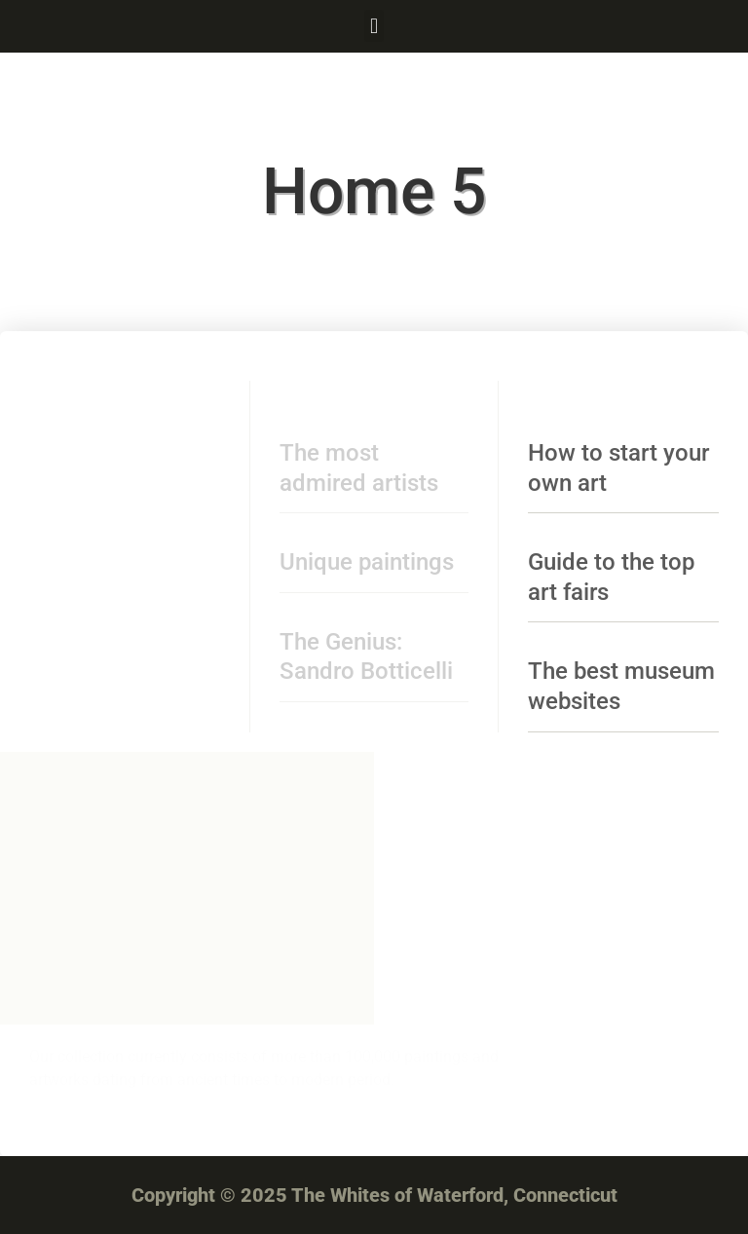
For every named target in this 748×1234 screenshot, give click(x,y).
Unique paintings (367, 562)
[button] (373, 26)
